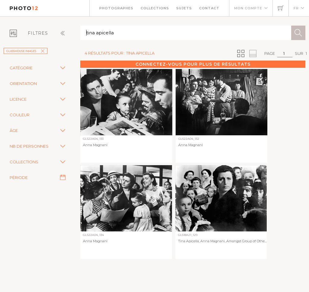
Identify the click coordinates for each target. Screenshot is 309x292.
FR (296, 8)
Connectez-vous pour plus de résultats (192, 64)
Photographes (116, 8)
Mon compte (248, 8)
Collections (155, 8)
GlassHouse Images (25, 51)
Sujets (184, 8)
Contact (209, 8)
